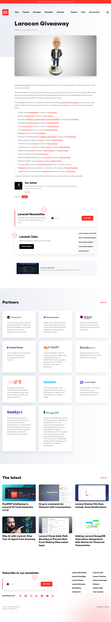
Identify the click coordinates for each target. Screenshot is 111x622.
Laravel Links (98, 573)
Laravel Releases (78, 584)
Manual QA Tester (84, 251)
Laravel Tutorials (99, 576)
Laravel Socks (30, 116)
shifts (27, 164)
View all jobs (26, 246)
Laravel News (73, 119)
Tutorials (26, 12)
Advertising (76, 588)
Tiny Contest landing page (68, 102)
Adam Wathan (58, 140)
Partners (74, 12)
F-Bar (21, 171)
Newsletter (49, 12)
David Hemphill (53, 123)
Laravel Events (77, 580)
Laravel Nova (27, 126)
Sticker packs (33, 123)
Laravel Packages (79, 576)
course (41, 140)
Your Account (94, 12)
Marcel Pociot (66, 157)
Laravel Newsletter (79, 573)
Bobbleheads (34, 112)
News (24, 196)
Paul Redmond (70, 137)
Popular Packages (100, 580)
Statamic (22, 133)
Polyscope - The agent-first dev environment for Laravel (55, 2)
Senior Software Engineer (86, 242)
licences (49, 157)
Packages (37, 12)
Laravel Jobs (98, 588)
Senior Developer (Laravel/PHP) (88, 233)
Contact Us (76, 592)
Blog (17, 12)
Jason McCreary (44, 164)
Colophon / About (103, 606)
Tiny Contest (52, 112)
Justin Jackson (43, 154)
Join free (87, 218)
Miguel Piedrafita (71, 168)
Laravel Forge (47, 171)
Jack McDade (41, 133)
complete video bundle (48, 137)
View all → (105, 302)
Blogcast (22, 168)
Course (48, 147)
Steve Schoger (63, 151)
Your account (98, 592)
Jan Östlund (71, 171)
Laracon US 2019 (24, 85)
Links (83, 12)
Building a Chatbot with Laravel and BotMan (43, 119)
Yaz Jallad (34, 30)
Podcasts (60, 12)
